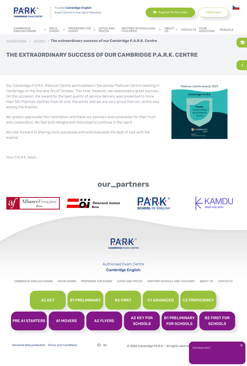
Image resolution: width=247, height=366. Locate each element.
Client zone (213, 12)
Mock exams (57, 30)
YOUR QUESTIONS (207, 30)
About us (171, 30)
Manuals (226, 29)
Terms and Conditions (62, 345)
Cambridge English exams (30, 30)
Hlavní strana (16, 41)
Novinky (39, 41)
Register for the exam (170, 12)
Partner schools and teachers (141, 30)
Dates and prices (107, 30)
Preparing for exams (82, 30)
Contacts (188, 29)
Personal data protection (28, 345)
